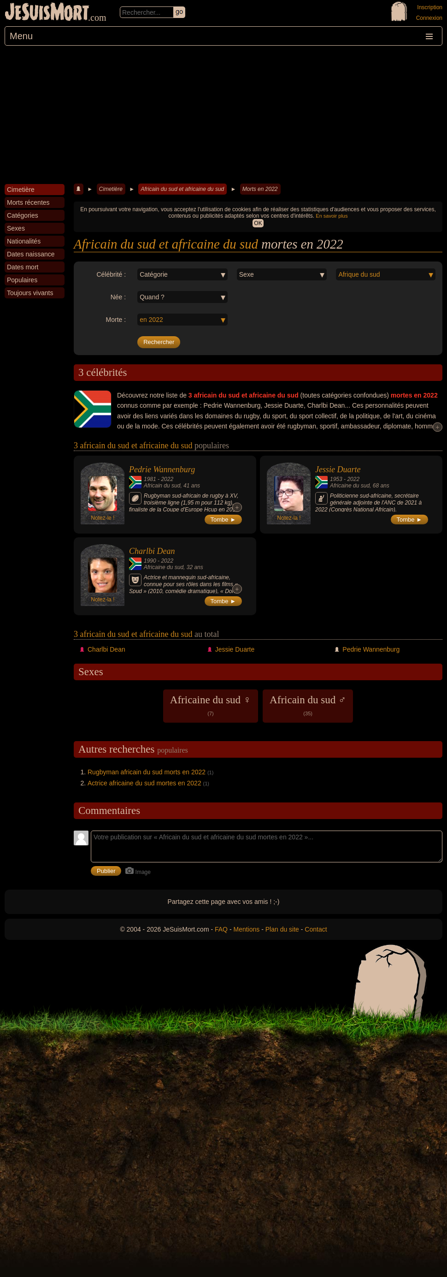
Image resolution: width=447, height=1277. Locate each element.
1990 (150, 561)
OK (258, 223)
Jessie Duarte (337, 469)
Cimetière (111, 189)
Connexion (429, 18)
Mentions (246, 929)
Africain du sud (162, 485)
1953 (336, 479)
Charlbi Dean (152, 551)
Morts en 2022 (260, 189)
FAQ (221, 929)
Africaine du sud (350, 485)
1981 (150, 479)
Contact (316, 929)
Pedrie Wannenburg (162, 469)
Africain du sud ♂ (308, 705)
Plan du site (282, 929)
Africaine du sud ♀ (210, 705)
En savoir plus (331, 216)
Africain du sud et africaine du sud (182, 189)
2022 (167, 479)
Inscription (429, 7)
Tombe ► (223, 519)
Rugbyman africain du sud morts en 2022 (147, 772)
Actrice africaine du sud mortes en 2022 (144, 783)
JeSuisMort (47, 13)
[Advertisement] (223, 114)
